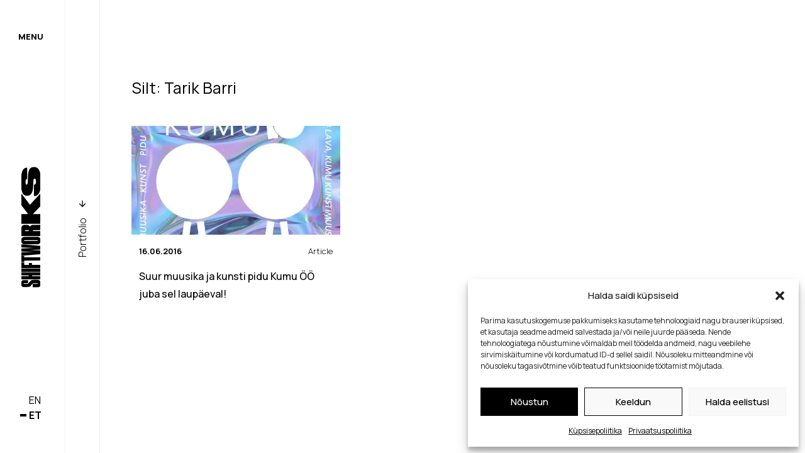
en (35, 400)
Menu (30, 36)
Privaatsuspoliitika (660, 430)
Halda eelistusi (737, 401)
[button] (780, 295)
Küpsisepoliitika (595, 430)
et (35, 415)
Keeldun (633, 401)
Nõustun (529, 401)
